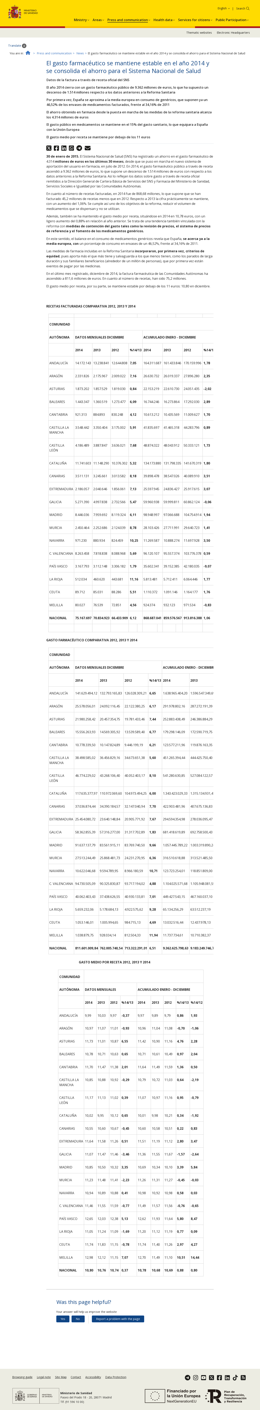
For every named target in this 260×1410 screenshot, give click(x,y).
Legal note (44, 1380)
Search (240, 30)
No (78, 1340)
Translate (17, 67)
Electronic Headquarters (233, 54)
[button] (80, 40)
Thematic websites (199, 54)
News (80, 74)
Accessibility (93, 1380)
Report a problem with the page (118, 1340)
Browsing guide (22, 1380)
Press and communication (54, 74)
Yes (63, 1340)
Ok (244, 10)
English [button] (224, 30)
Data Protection (115, 1380)
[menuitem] (80, 40)
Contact (76, 1380)
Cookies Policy (228, 10)
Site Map (61, 1380)
